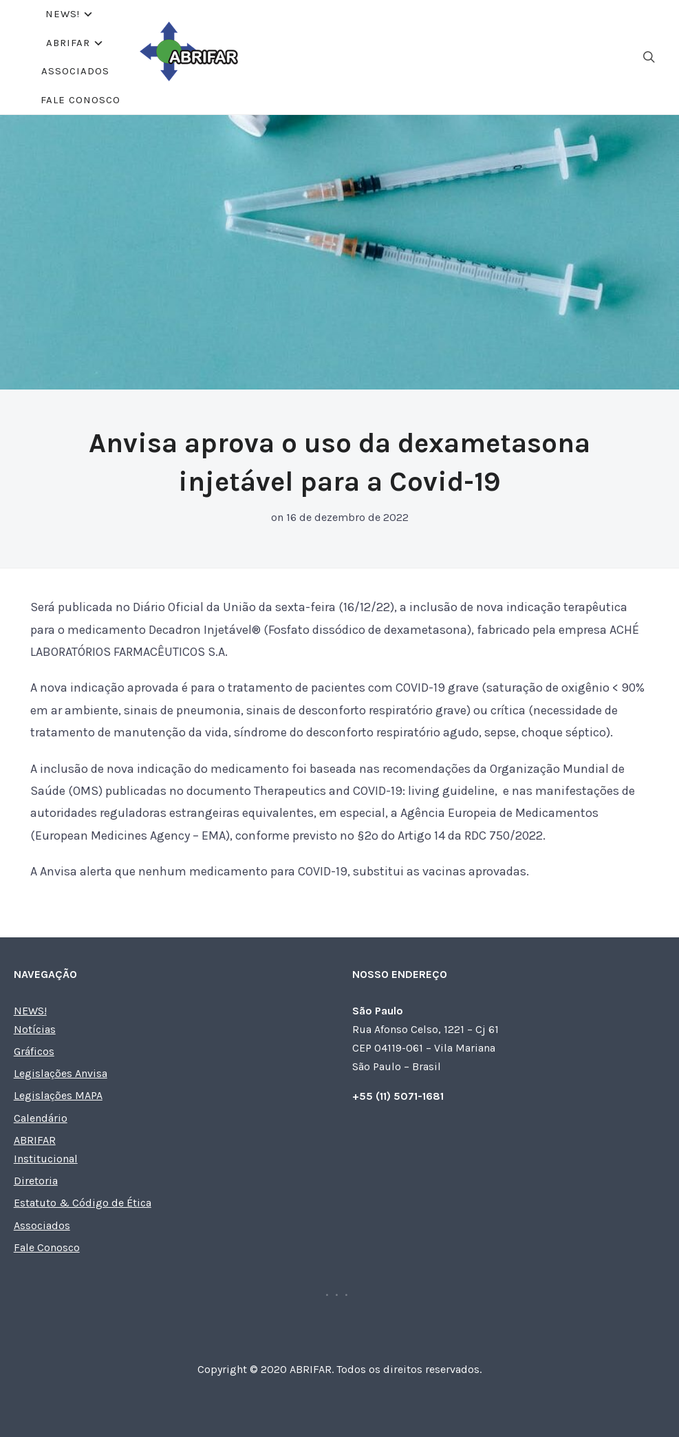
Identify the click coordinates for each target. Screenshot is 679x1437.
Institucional (46, 1147)
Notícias (35, 1018)
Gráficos (34, 1040)
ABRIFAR (245, 51)
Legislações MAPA (58, 1084)
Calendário (40, 1107)
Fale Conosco (436, 51)
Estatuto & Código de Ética (82, 1191)
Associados (339, 51)
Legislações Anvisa (60, 1062)
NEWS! (168, 51)
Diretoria (36, 1169)
